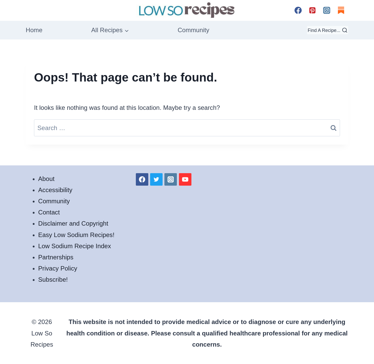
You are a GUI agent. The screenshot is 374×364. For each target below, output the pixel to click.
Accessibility (55, 189)
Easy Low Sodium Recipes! (76, 234)
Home (34, 29)
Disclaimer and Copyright (73, 223)
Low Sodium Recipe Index (74, 246)
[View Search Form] (327, 30)
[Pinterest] (312, 10)
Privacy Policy (57, 268)
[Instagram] (327, 10)
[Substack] (341, 10)
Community (193, 29)
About (46, 178)
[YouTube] (185, 179)
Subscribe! (53, 279)
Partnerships (56, 257)
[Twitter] (156, 179)
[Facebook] (298, 10)
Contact (49, 212)
